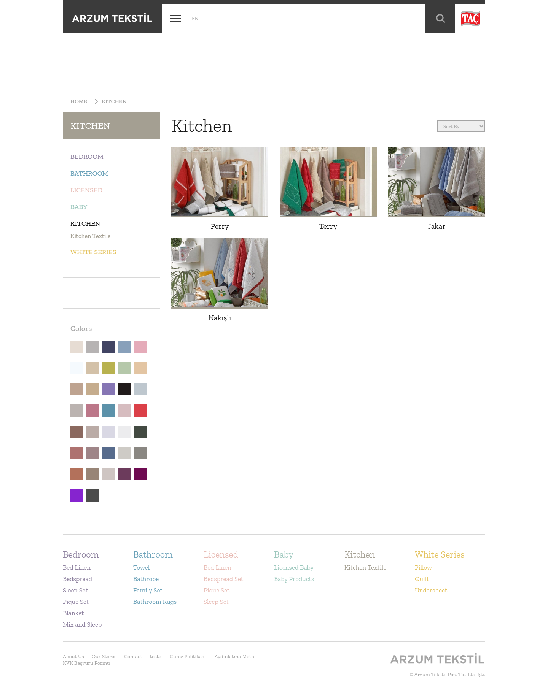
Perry (220, 226)
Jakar (437, 226)
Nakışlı (220, 317)
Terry (328, 226)
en (195, 18)
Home (78, 101)
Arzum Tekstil (112, 18)
